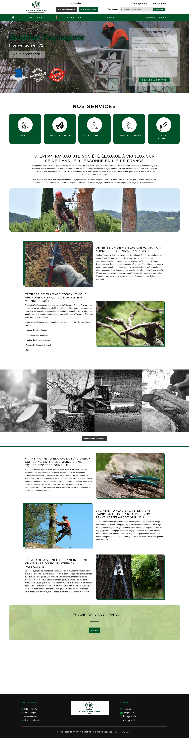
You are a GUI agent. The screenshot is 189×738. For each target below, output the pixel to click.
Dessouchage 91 (75, 17)
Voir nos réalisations (66, 9)
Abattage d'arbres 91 (157, 17)
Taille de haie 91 (38, 17)
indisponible (76, 3)
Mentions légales (102, 732)
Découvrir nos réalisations (94, 439)
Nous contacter (27, 54)
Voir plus (94, 630)
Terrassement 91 (114, 17)
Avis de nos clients (88, 9)
